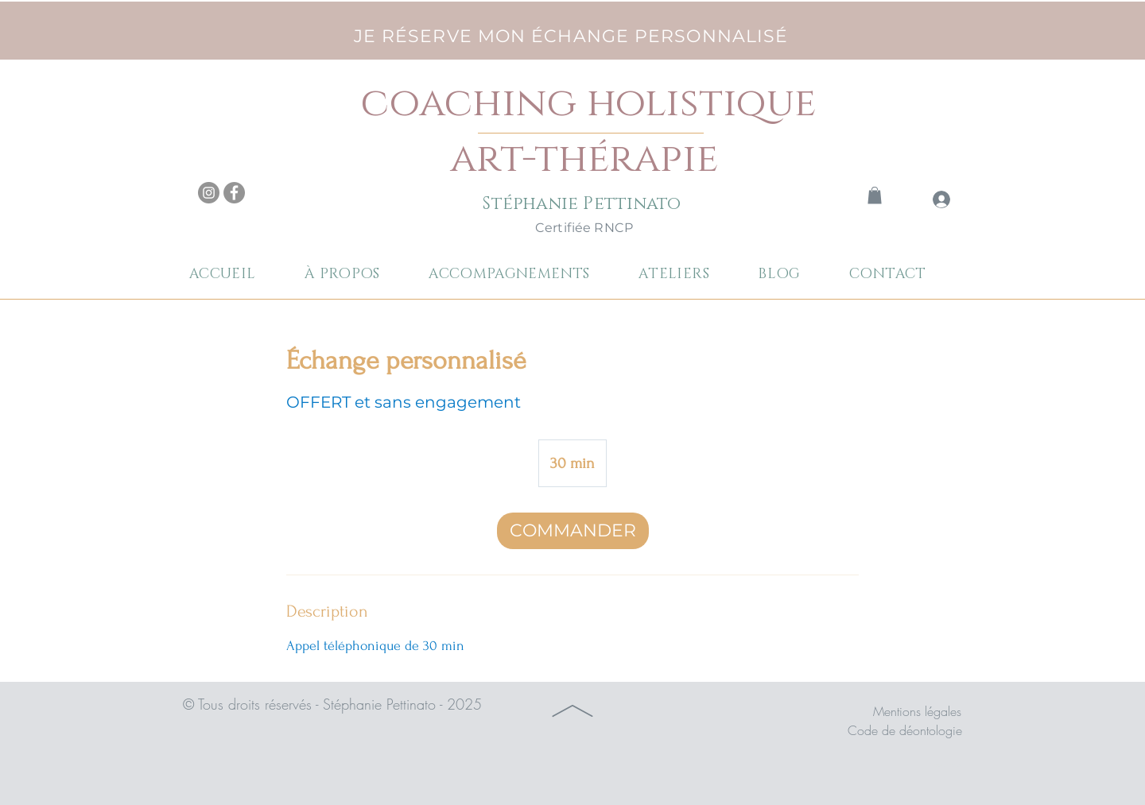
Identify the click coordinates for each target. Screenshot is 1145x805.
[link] (874, 195)
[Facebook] (234, 192)
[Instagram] (208, 192)
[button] (522, 274)
